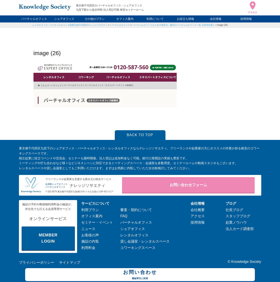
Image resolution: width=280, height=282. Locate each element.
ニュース (88, 229)
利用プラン (90, 210)
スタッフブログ (238, 216)
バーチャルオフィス (34, 18)
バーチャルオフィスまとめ (145, 25)
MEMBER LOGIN (48, 238)
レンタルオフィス (134, 235)
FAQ (123, 216)
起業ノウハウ (236, 222)
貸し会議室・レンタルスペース (145, 241)
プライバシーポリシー (36, 262)
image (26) (222, 25)
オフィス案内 (125, 18)
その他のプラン (95, 18)
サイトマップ (69, 262)
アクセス (198, 216)
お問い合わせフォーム (188, 185)
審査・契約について (136, 210)
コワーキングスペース (138, 248)
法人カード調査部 (240, 229)
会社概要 (198, 210)
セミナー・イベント (97, 222)
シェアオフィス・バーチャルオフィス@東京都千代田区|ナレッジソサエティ (70, 25)
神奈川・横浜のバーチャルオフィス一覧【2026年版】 (188, 25)
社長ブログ (234, 210)
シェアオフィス (64, 18)
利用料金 (88, 248)
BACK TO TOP (140, 135)
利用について (155, 18)
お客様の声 (90, 235)
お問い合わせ (140, 275)
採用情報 (246, 18)
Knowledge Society (246, 261)
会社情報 (215, 18)
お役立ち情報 (185, 18)
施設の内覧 (90, 241)
